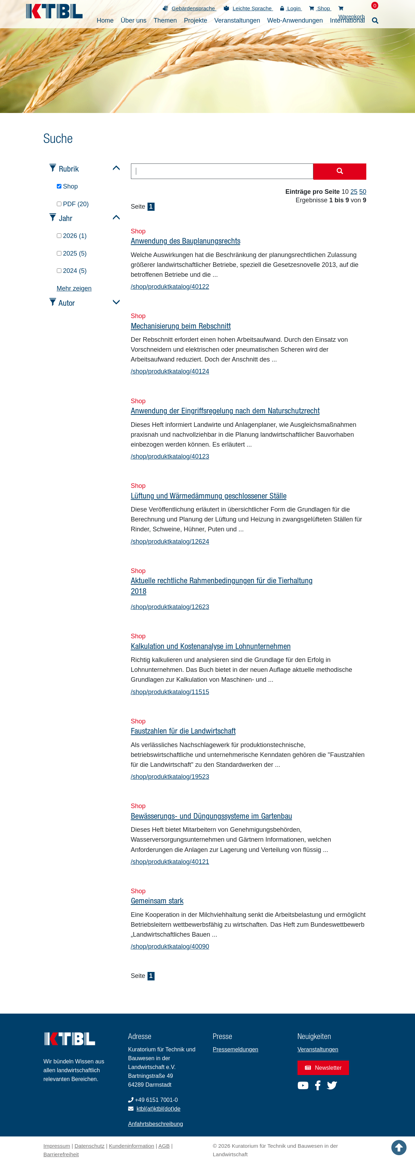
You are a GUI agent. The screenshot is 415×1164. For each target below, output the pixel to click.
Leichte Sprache (253, 8)
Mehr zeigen (74, 288)
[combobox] (222, 171)
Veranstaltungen (317, 1049)
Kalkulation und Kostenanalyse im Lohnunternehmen (211, 646)
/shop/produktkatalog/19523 (170, 776)
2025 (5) (72, 253)
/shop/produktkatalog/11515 (170, 692)
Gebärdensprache (194, 8)
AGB (164, 1146)
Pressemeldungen (235, 1049)
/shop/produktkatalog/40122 (170, 286)
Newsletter (323, 1067)
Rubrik (69, 168)
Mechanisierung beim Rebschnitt (181, 325)
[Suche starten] (339, 171)
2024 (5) (72, 270)
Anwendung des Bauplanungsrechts (185, 240)
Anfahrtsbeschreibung (155, 1124)
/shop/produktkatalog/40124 (170, 371)
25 (353, 191)
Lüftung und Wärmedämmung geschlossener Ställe (209, 495)
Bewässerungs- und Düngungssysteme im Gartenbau (211, 815)
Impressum (56, 1146)
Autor (67, 303)
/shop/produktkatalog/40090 (170, 946)
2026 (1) (72, 235)
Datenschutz (89, 1146)
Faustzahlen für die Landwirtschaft (183, 730)
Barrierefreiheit (61, 1154)
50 (362, 191)
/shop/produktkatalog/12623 (170, 606)
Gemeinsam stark (157, 900)
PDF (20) (73, 204)
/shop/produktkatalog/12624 (170, 541)
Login (291, 8)
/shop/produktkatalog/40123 (170, 456)
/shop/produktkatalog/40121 (170, 861)
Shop (320, 8)
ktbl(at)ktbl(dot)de (159, 1109)
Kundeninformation (131, 1146)
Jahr (65, 218)
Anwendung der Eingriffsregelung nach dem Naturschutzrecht (225, 410)
